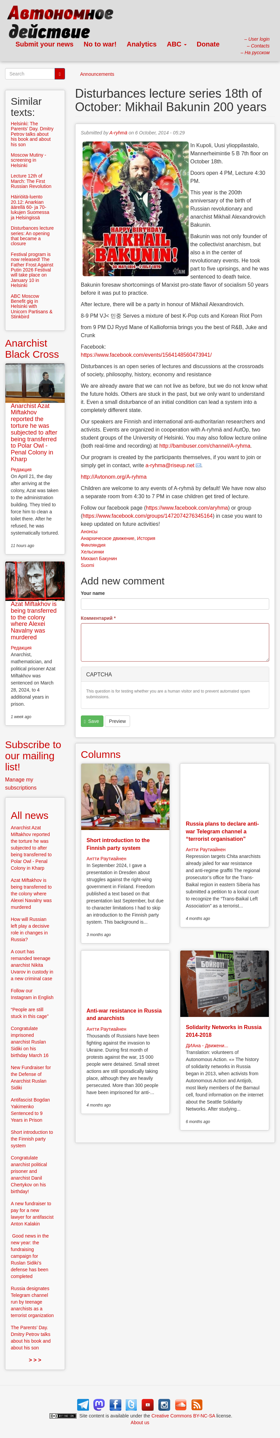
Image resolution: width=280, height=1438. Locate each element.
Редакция (21, 469)
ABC (177, 44)
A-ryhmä (118, 132)
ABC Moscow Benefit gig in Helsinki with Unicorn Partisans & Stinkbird (32, 306)
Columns (101, 754)
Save (91, 721)
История (146, 538)
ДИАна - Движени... (207, 1045)
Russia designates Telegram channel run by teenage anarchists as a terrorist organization (32, 1302)
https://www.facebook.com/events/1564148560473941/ (146, 355)
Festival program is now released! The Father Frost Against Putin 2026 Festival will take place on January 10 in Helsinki (32, 270)
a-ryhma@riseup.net (170, 465)
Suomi (87, 565)
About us (140, 1422)
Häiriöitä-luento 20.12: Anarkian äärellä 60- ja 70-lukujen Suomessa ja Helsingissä (30, 207)
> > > (35, 1360)
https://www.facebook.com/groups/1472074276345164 (148, 516)
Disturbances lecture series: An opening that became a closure (32, 235)
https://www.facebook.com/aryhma (187, 508)
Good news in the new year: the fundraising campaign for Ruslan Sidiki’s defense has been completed (30, 1256)
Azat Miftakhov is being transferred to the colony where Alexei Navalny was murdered (34, 621)
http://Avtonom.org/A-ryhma (114, 477)
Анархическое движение (107, 538)
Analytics (142, 44)
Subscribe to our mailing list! (33, 755)
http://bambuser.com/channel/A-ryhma (204, 446)
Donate (208, 44)
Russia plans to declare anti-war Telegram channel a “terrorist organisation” (222, 831)
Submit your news (44, 44)
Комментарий (98, 618)
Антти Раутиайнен (106, 858)
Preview (117, 721)
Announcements (97, 74)
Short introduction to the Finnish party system (32, 1138)
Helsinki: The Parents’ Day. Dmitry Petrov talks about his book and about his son (32, 134)
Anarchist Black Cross (32, 349)
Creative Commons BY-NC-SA (183, 1415)
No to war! (100, 44)
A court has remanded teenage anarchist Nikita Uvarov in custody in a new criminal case (32, 965)
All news (30, 815)
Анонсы (89, 531)
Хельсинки (92, 551)
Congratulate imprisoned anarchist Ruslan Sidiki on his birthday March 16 (30, 1042)
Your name (93, 593)
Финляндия (93, 545)
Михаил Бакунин (99, 558)
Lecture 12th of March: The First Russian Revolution (31, 181)
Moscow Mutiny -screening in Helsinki (28, 160)
